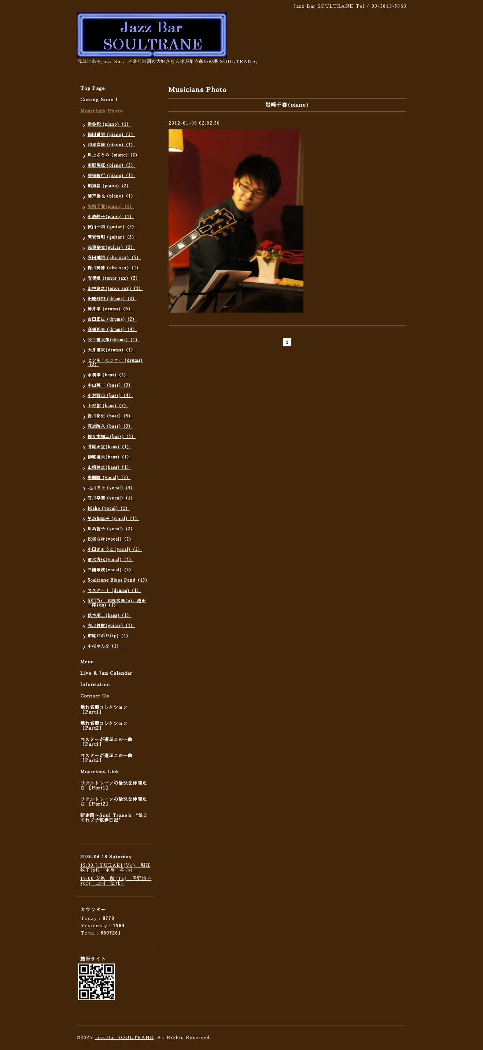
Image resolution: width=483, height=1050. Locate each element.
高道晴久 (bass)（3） (110, 426)
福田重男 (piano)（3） (111, 135)
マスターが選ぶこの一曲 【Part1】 (106, 742)
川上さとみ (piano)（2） (114, 155)
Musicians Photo (101, 111)
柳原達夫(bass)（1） (109, 457)
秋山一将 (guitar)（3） (112, 227)
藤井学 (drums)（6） (110, 309)
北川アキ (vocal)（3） (111, 488)
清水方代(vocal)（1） (110, 560)
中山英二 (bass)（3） (110, 385)
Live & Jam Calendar (106, 673)
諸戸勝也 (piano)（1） (111, 196)
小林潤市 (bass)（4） (110, 396)
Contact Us (94, 696)
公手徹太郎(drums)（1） (114, 340)
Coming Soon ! (99, 99)
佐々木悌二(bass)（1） (112, 437)
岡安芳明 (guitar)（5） (112, 237)
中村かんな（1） (104, 646)
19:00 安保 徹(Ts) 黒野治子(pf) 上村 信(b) (115, 880)
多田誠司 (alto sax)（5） (114, 258)
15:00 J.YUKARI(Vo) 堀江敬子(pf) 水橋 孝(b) (115, 867)
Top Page (92, 88)
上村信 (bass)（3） (108, 406)
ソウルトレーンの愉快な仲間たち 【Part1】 (113, 785)
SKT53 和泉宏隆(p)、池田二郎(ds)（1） (117, 603)
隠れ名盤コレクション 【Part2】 (104, 725)
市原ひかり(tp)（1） (109, 636)
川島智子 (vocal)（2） (111, 529)
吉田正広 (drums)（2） (112, 319)
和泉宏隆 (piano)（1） (111, 145)
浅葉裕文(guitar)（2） (111, 248)
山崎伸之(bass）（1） (109, 467)
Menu (87, 662)
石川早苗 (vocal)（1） (111, 498)
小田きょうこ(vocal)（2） (115, 550)
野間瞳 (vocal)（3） (109, 478)
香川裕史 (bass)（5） (110, 416)
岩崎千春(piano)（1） (111, 207)
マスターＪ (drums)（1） (114, 591)
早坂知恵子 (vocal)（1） (113, 519)
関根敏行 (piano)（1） (111, 176)
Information (95, 684)
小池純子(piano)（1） (111, 217)
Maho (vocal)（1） (109, 508)
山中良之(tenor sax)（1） (115, 289)
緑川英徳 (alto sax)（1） (114, 268)
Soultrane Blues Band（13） (119, 580)
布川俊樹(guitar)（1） (111, 626)
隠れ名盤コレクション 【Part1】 (104, 709)
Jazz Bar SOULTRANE (124, 1037)
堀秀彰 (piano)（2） (109, 186)
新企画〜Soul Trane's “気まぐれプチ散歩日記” (114, 817)
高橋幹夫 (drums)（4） (112, 330)
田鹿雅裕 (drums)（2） (112, 299)
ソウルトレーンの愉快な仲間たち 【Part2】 (113, 801)
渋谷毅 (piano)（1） (109, 124)
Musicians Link (99, 772)
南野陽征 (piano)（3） (111, 165)
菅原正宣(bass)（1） (109, 447)
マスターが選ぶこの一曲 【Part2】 (106, 758)
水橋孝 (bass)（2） (108, 375)
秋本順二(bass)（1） (109, 616)
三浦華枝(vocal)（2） (110, 570)
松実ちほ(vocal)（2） (110, 539)
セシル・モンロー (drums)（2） (115, 362)
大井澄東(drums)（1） (111, 350)
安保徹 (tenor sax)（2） (114, 278)
